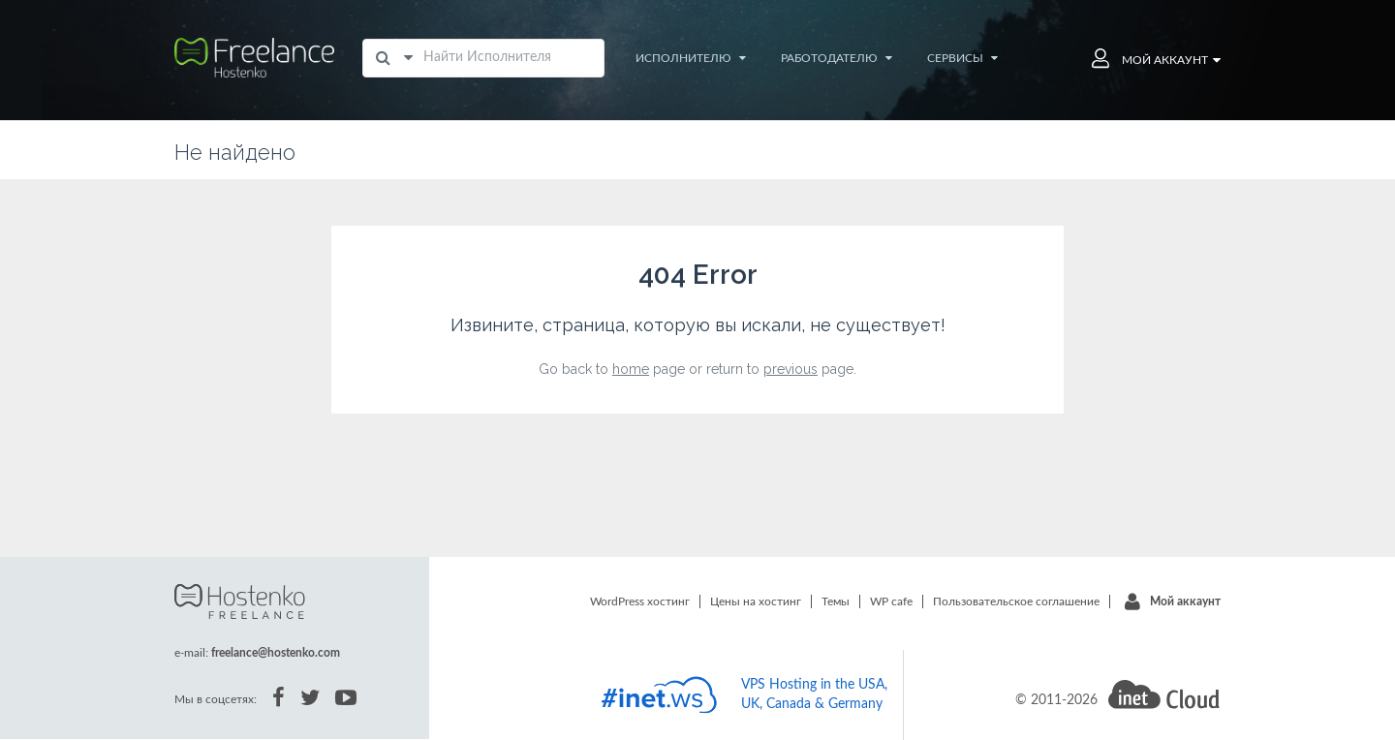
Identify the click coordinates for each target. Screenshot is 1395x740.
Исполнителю (691, 58)
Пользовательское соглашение (1016, 601)
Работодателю (836, 58)
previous (790, 369)
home (630, 369)
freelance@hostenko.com (275, 653)
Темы (836, 601)
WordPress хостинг (640, 601)
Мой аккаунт (1185, 601)
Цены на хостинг (755, 601)
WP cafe (891, 601)
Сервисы (962, 58)
